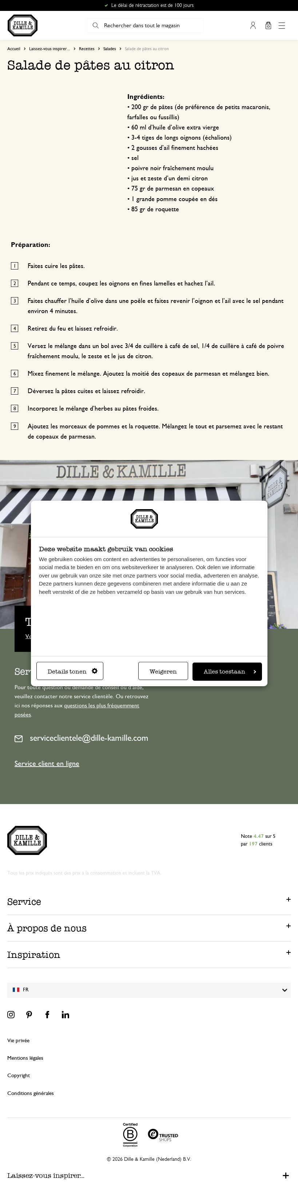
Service (24, 901)
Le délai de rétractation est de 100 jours (152, 5)
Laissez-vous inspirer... (49, 49)
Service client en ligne (47, 763)
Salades (109, 49)
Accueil (13, 49)
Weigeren (163, 671)
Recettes (87, 49)
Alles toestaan (230, 671)
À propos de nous (47, 928)
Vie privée (18, 1040)
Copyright (18, 1075)
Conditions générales (30, 1093)
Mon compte (253, 25)
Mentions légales (25, 1058)
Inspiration (33, 954)
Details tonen (73, 671)
